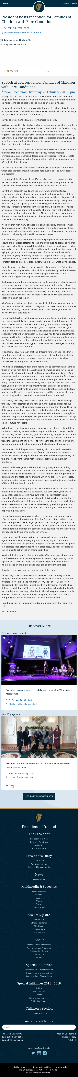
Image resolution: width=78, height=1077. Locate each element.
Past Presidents (39, 848)
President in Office (39, 838)
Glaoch (39, 994)
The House (39, 926)
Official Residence (39, 922)
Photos (39, 904)
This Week (39, 860)
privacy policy (62, 1067)
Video (39, 901)
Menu (6, 3)
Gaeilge (74, 3)
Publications (39, 907)
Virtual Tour (39, 919)
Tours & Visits (39, 932)
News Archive (39, 879)
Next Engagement (11, 714)
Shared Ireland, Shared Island (39, 976)
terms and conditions (42, 1067)
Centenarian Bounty (39, 951)
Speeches (39, 894)
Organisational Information (39, 944)
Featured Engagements (39, 867)
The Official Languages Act (30, 1070)
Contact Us (39, 954)
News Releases (39, 891)
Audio (39, 897)
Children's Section (39, 1013)
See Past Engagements (39, 796)
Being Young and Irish (39, 998)
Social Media (51, 1070)
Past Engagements (39, 864)
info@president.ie (42, 1048)
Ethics (39, 988)
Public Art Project (39, 1001)
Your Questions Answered (39, 948)
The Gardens (39, 929)
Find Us (39, 957)
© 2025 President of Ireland (38, 1073)
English (66, 3)
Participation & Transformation (39, 969)
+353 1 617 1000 (14, 1033)
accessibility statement (19, 1067)
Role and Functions (39, 842)
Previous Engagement (13, 633)
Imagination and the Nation (39, 973)
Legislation (39, 845)
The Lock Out (39, 991)
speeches (11, 71)
